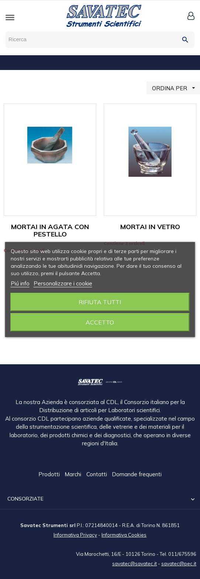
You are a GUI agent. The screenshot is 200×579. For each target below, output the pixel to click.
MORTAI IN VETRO (150, 226)
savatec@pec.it (178, 563)
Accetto (100, 322)
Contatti (97, 474)
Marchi (74, 474)
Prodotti (49, 474)
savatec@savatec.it (134, 563)
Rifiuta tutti (100, 302)
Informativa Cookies (123, 534)
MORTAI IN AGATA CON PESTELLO (50, 230)
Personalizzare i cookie (63, 283)
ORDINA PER (176, 87)
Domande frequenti (137, 474)
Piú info (20, 283)
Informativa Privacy (75, 534)
